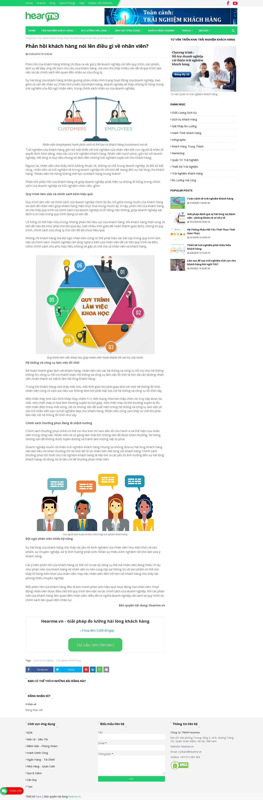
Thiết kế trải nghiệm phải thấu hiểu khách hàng (209, 246)
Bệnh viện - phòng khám (42, 746)
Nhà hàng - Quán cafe (41, 766)
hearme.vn (187, 746)
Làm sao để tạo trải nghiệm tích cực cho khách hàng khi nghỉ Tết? (211, 262)
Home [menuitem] (32, 30)
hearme (41, 3)
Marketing (178, 153)
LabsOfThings (67, 3)
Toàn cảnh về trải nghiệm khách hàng (210, 198)
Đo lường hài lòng (184, 180)
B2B (29, 732)
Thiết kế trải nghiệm (185, 166)
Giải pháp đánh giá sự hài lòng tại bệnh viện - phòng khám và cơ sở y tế (211, 215)
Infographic (179, 139)
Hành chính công (37, 753)
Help (81, 3)
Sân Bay (32, 780)
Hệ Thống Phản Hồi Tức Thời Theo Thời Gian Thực (211, 231)
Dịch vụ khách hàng (184, 119)
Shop (52, 3)
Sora (38, 796)
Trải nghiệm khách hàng (50, 38)
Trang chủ (31, 38)
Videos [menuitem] (186, 30)
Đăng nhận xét (34, 710)
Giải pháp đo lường (184, 126)
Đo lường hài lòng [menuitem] (94, 30)
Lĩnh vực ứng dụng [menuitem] (127, 30)
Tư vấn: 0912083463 (95, 645)
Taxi (29, 786)
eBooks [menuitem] (204, 30)
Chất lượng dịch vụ (184, 112)
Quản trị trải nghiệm (43, 660)
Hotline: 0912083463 (100, 3)
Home (29, 3)
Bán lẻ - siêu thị (37, 739)
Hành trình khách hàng (186, 133)
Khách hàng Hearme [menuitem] (161, 30)
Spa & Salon (34, 773)
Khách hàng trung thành (187, 146)
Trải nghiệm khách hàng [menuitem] (57, 30)
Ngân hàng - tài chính (41, 759)
